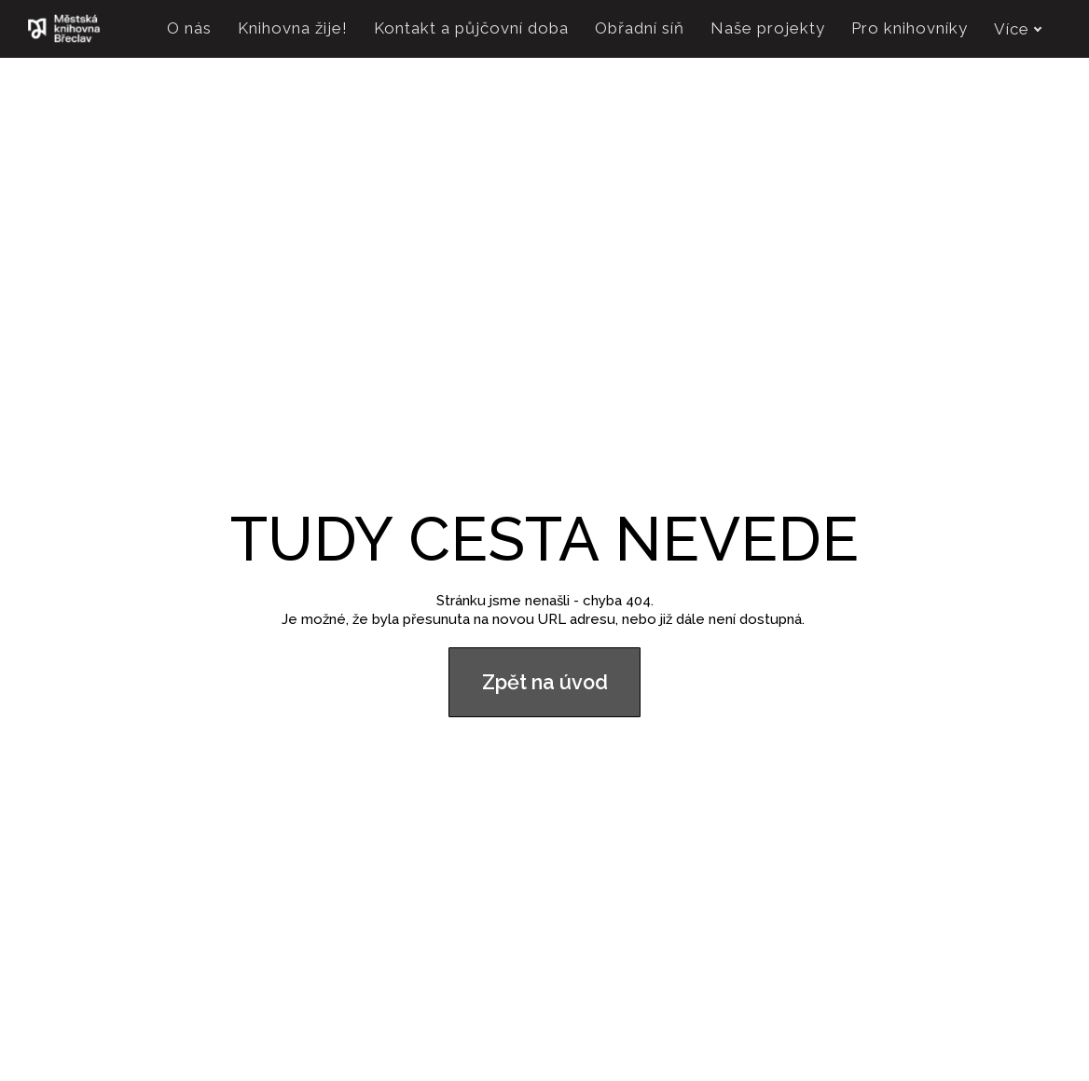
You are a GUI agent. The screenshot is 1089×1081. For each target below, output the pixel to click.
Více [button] (1018, 29)
